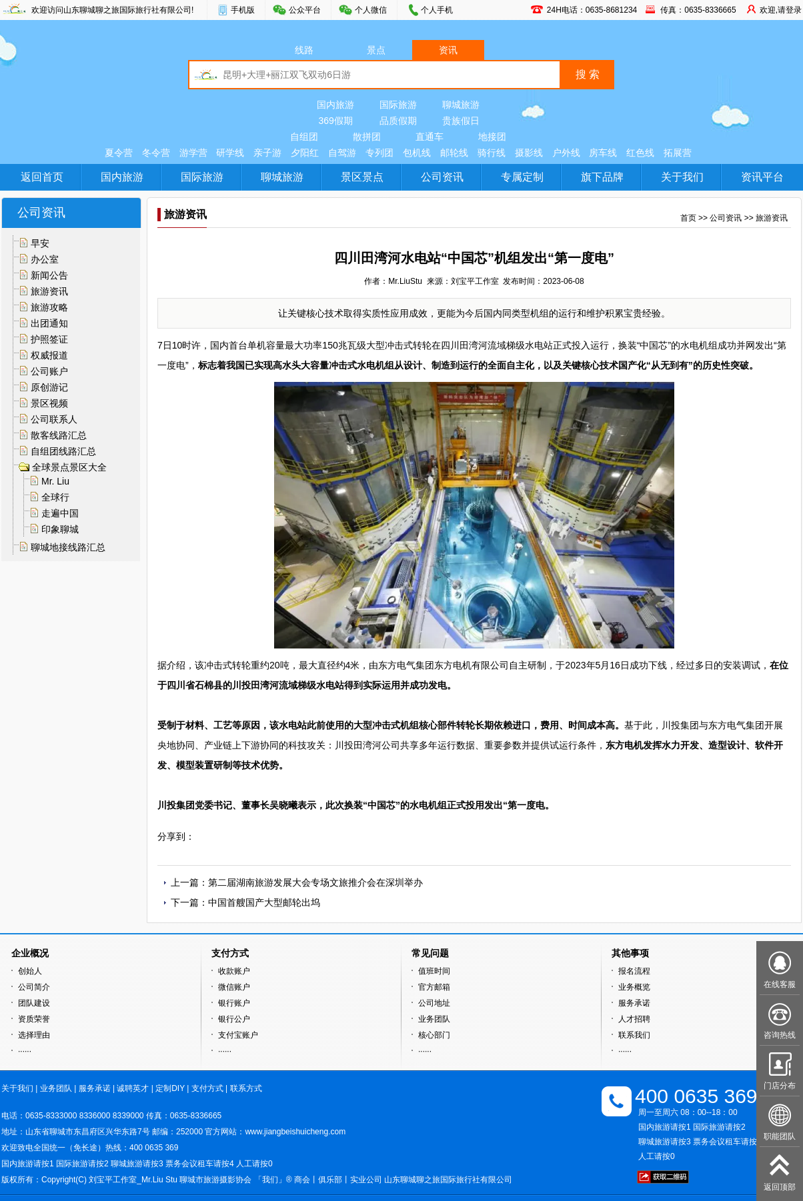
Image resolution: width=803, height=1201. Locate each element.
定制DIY (170, 1088)
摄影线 (529, 152)
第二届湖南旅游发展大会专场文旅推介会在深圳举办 (315, 882)
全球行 (55, 497)
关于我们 (682, 177)
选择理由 (34, 1035)
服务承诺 (634, 1003)
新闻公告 (49, 275)
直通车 (430, 136)
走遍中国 (60, 513)
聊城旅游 (461, 104)
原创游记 (49, 387)
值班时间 (434, 971)
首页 (688, 218)
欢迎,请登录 (781, 10)
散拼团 (367, 136)
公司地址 (434, 1003)
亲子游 (267, 152)
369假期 (335, 120)
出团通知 (49, 323)
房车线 (603, 152)
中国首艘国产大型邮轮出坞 (264, 902)
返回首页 (42, 177)
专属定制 (522, 177)
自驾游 (342, 152)
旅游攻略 (49, 307)
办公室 (45, 259)
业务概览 (634, 987)
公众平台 (305, 10)
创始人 (30, 971)
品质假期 (398, 120)
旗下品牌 (602, 177)
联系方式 (246, 1088)
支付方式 (207, 1088)
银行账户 (234, 1003)
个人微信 (371, 10)
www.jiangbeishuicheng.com (295, 1131)
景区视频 (49, 403)
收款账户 (234, 971)
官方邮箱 (434, 987)
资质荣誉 (34, 1019)
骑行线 (492, 152)
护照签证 (49, 339)
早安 (40, 243)
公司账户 (49, 371)
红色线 (640, 152)
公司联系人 (54, 419)
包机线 (417, 152)
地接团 (492, 136)
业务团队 (434, 1019)
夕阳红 (305, 152)
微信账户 (234, 987)
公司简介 (34, 987)
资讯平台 (762, 177)
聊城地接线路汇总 (68, 547)
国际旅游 (398, 104)
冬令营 (156, 152)
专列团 (379, 152)
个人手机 (437, 10)
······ (24, 1051)
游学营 (193, 152)
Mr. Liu (55, 481)
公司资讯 (442, 177)
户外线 (566, 152)
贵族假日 (461, 120)
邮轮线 (454, 152)
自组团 (304, 136)
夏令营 (119, 152)
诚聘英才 (133, 1088)
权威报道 (49, 355)
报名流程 (634, 971)
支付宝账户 (238, 1035)
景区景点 (362, 177)
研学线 (230, 152)
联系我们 (634, 1035)
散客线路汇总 (59, 435)
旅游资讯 (49, 291)
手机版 (243, 10)
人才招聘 (634, 1019)
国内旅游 (335, 104)
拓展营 (678, 152)
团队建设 (34, 1003)
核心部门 (434, 1035)
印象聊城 (60, 529)
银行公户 (234, 1019)
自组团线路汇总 (63, 451)
